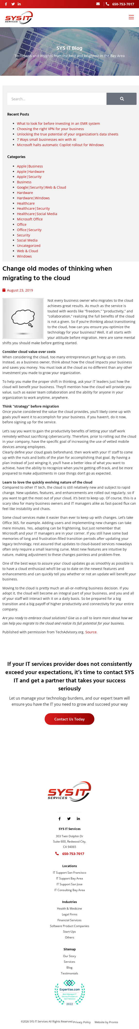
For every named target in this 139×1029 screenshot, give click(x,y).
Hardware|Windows (33, 198)
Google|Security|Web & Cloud (41, 187)
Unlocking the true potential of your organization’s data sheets (67, 134)
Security (23, 235)
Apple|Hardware (30, 171)
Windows (24, 256)
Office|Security (29, 229)
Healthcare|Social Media (37, 213)
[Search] (121, 99)
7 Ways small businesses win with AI (46, 139)
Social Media (27, 240)
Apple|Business (30, 166)
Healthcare (26, 203)
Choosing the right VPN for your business (50, 128)
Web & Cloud (27, 251)
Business (24, 182)
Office (21, 224)
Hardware (25, 192)
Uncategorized (29, 245)
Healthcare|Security (33, 208)
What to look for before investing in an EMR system (58, 123)
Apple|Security (29, 176)
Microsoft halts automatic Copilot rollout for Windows (60, 144)
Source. (91, 632)
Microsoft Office (30, 219)
